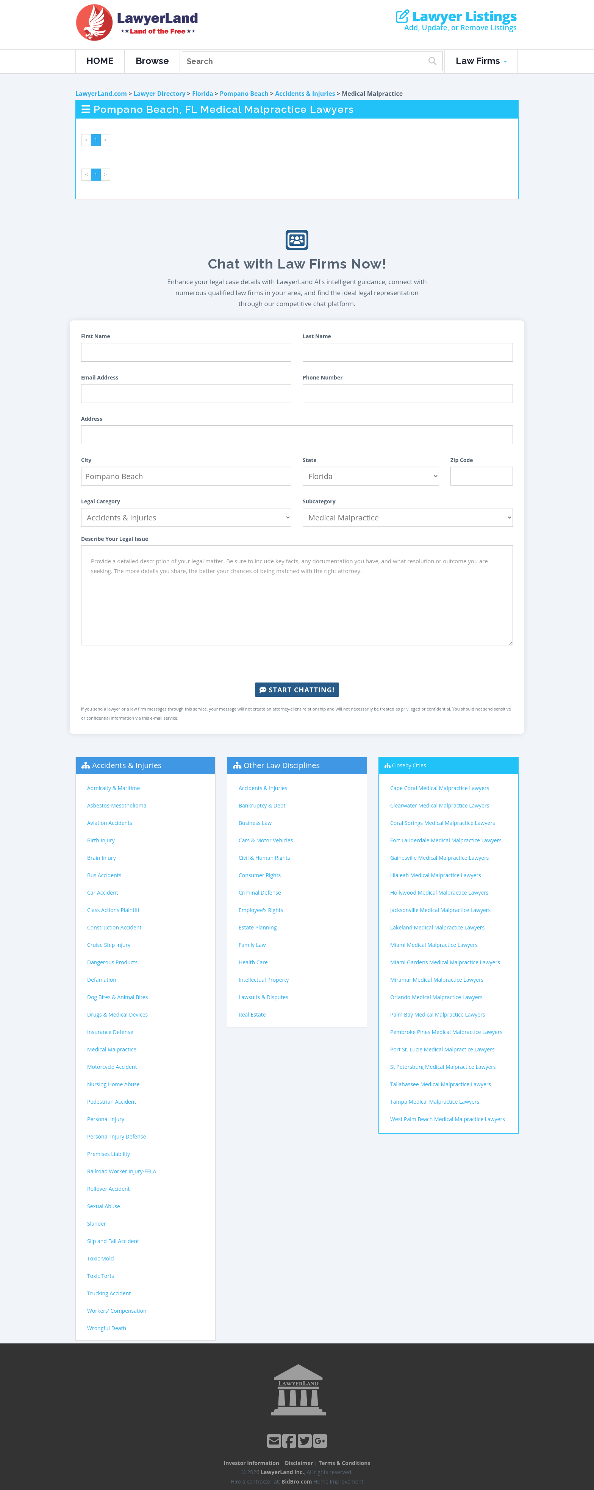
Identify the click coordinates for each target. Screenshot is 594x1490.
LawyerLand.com (101, 93)
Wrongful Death (106, 1328)
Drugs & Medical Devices (117, 1014)
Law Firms (481, 60)
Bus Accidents (104, 875)
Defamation (101, 979)
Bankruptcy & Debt (262, 805)
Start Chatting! (297, 689)
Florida (202, 93)
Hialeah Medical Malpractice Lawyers (435, 875)
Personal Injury (105, 1119)
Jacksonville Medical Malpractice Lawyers (440, 910)
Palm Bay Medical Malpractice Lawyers (437, 1014)
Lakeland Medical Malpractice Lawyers (437, 927)
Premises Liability (108, 1153)
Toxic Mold (100, 1258)
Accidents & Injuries (305, 93)
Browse (152, 60)
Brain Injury (101, 857)
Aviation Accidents (109, 822)
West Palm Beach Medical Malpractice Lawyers (447, 1119)
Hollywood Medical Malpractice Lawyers (439, 892)
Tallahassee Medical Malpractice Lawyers (440, 1084)
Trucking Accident (109, 1293)
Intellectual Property (264, 979)
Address (91, 418)
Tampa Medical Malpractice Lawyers (434, 1101)
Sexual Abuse (103, 1206)
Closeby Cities (409, 765)
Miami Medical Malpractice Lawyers (434, 944)
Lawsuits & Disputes (263, 997)
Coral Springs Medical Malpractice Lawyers (442, 822)
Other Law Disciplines (282, 765)
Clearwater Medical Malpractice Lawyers (439, 805)
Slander (96, 1223)
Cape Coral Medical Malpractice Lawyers (439, 788)
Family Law (252, 944)
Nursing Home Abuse (113, 1084)
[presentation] (297, 664)
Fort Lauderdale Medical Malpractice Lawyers (446, 840)
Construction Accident (114, 927)
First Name (95, 336)
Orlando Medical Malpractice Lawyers (436, 997)
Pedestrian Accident (111, 1101)
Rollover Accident (108, 1188)
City (86, 460)
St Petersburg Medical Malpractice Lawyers (443, 1066)
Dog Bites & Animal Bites (117, 997)
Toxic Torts (100, 1275)
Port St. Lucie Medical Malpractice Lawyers (442, 1049)
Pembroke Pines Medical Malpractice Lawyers (446, 1032)
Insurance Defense (110, 1032)
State (310, 460)
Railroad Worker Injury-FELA (121, 1171)
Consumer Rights (260, 875)
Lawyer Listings (456, 16)
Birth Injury (101, 840)
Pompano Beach (244, 93)
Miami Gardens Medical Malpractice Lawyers (445, 962)
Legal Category (100, 501)
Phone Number (323, 377)
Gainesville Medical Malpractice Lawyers (439, 857)
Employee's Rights (261, 910)
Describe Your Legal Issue (114, 538)
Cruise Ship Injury (108, 944)
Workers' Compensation (117, 1310)
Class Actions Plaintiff (113, 910)
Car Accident (102, 892)
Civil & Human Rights (264, 857)
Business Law (255, 822)
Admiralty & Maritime (113, 788)
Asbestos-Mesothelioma (116, 805)
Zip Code (461, 460)
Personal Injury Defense (116, 1136)
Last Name (317, 336)
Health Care (253, 962)
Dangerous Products (112, 962)
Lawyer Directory (159, 93)
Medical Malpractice (111, 1049)
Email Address (99, 377)
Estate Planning (258, 927)
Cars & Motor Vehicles (266, 840)
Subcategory (319, 501)
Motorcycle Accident (112, 1066)
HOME (100, 60)
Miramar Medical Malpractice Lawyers (437, 979)
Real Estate (252, 1014)
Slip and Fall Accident (113, 1241)
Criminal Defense (260, 892)
